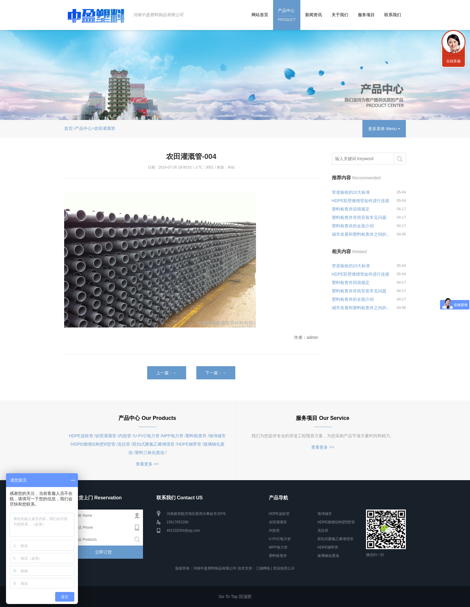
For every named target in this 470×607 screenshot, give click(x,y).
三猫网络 (263, 568)
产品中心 (287, 15)
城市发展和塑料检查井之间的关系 (361, 234)
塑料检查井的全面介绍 (353, 225)
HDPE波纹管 (81, 435)
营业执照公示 (284, 568)
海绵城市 (217, 435)
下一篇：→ (215, 372)
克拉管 (124, 444)
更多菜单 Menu (384, 128)
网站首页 (259, 14)
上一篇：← (166, 372)
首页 (68, 128)
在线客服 (453, 61)
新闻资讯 (313, 14)
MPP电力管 (172, 435)
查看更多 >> (147, 464)
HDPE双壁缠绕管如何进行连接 (361, 200)
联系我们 (392, 14)
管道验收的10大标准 (351, 192)
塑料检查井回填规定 (351, 209)
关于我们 (340, 14)
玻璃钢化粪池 (328, 556)
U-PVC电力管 (146, 435)
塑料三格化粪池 (149, 452)
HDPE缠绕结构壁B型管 (93, 444)
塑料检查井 (196, 435)
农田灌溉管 (104, 128)
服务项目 (366, 14)
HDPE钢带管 (189, 444)
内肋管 (125, 435)
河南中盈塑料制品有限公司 (158, 15)
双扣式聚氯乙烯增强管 (153, 444)
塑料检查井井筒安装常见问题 (359, 217)
